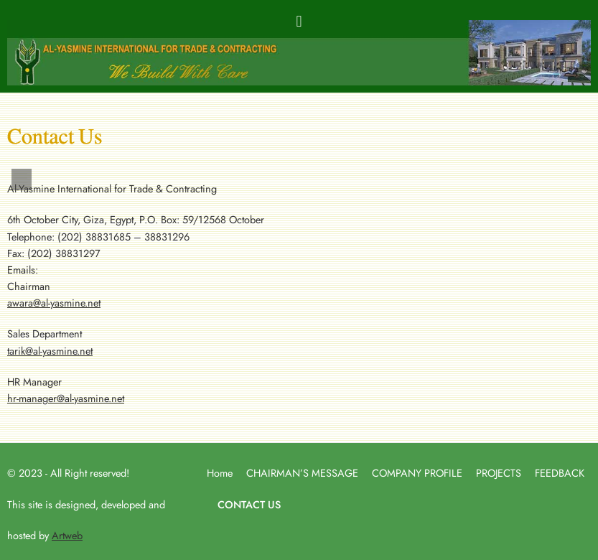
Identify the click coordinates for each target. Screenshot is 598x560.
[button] (299, 20)
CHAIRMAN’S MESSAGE (302, 472)
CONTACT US (249, 504)
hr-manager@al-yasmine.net (65, 398)
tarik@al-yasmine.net (50, 350)
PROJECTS (498, 472)
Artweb (67, 535)
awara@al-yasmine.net (54, 302)
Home (220, 472)
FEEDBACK (559, 472)
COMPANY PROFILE (417, 472)
